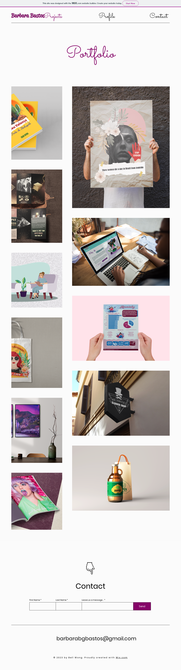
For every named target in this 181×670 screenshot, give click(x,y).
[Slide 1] (89, 570)
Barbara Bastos (28, 15)
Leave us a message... (93, 600)
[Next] (100, 564)
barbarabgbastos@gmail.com (96, 638)
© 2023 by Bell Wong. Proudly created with (90, 657)
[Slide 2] (92, 570)
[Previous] (80, 564)
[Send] (142, 606)
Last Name (61, 600)
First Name (34, 600)
